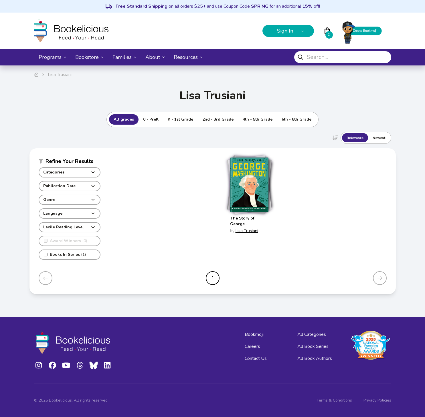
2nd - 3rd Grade (218, 119)
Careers (252, 346)
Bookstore (89, 57)
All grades (124, 119)
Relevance (355, 137)
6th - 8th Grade (296, 119)
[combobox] (342, 57)
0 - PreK (151, 119)
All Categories (311, 334)
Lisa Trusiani (247, 231)
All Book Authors (314, 358)
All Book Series (313, 346)
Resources (188, 57)
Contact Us (256, 358)
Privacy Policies (377, 400)
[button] (69, 162)
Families (124, 57)
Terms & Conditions (334, 400)
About (155, 57)
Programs (52, 57)
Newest (379, 137)
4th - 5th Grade (257, 119)
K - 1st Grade (180, 119)
